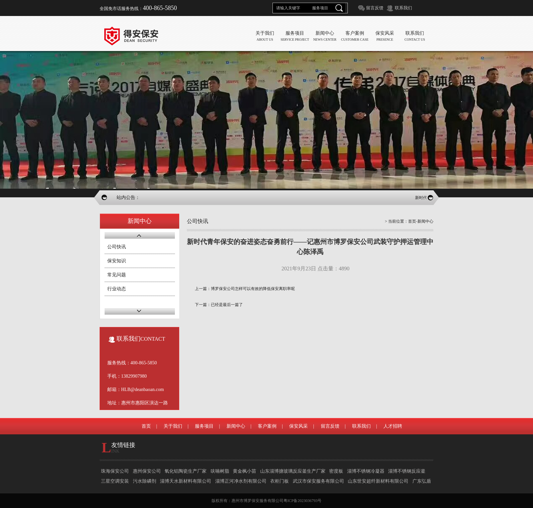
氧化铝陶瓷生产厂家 (186, 471)
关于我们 (173, 426)
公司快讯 (116, 246)
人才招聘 (392, 426)
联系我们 (403, 7)
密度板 (336, 471)
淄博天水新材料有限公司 (185, 481)
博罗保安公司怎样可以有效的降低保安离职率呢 (253, 288)
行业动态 (116, 288)
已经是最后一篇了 (227, 304)
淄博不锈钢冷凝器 (365, 471)
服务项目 (204, 426)
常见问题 (116, 274)
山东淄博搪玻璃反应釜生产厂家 (292, 471)
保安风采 (298, 426)
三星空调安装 (115, 481)
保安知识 (116, 260)
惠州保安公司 (147, 471)
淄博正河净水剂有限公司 (240, 481)
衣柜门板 (279, 481)
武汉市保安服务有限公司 (318, 481)
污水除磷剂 (144, 481)
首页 (412, 221)
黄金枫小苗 (244, 471)
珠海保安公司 (115, 471)
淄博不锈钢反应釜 (406, 471)
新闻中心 (236, 426)
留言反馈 (374, 7)
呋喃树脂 (220, 471)
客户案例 (267, 426)
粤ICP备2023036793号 (302, 500)
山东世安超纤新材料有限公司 (378, 481)
